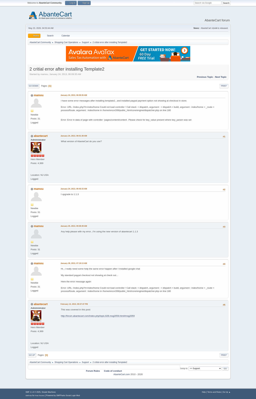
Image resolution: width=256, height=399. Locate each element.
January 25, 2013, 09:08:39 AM (74, 226)
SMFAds (29, 395)
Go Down (33, 86)
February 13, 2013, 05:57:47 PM (74, 304)
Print (224, 86)
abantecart (41, 135)
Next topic (220, 77)
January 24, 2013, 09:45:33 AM (74, 189)
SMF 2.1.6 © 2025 (33, 392)
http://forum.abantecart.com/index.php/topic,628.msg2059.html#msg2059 (98, 316)
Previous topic (205, 77)
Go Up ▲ (227, 392)
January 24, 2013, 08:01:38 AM (74, 136)
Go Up (32, 355)
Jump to (184, 368)
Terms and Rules (214, 392)
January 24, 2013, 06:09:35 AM (74, 95)
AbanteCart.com (121, 374)
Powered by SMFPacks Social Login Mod (63, 395)
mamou (39, 95)
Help (204, 392)
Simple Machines (49, 392)
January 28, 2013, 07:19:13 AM (74, 263)
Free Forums (40, 395)
